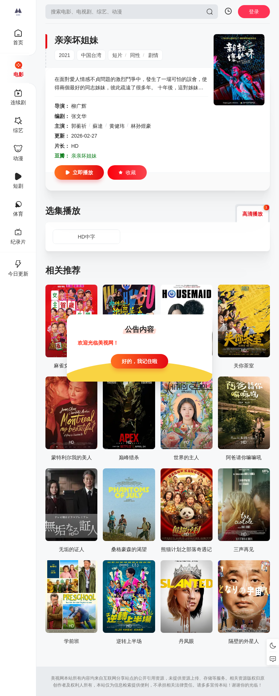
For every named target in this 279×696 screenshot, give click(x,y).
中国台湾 (91, 55)
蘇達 (98, 126)
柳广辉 (78, 106)
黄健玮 (117, 126)
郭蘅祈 (78, 126)
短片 (117, 55)
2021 (64, 55)
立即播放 (79, 172)
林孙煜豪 (141, 126)
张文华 (78, 116)
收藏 (127, 172)
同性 (135, 55)
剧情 (153, 55)
